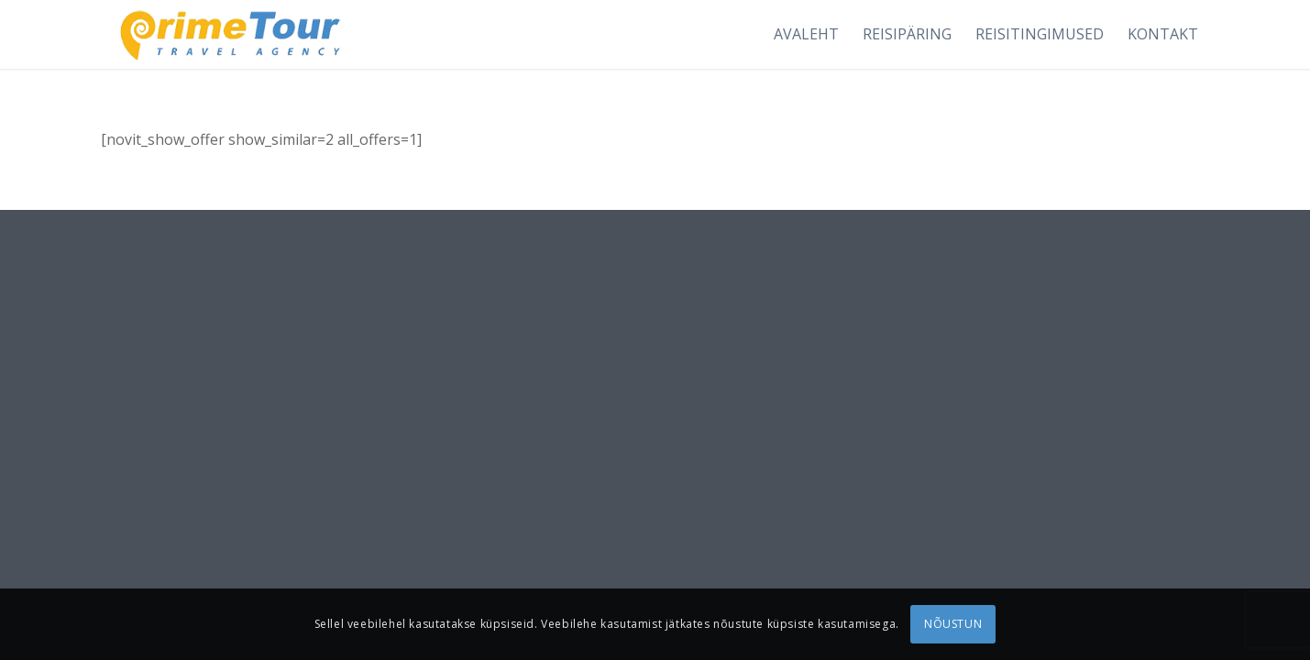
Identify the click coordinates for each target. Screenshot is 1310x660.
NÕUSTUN (953, 624)
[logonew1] (227, 34)
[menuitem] (806, 34)
